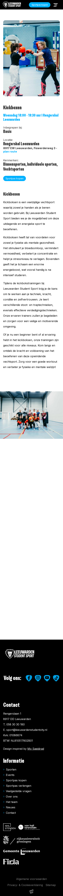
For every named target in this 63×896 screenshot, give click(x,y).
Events (10, 775)
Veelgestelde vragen (18, 791)
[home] (12, 4)
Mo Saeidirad (35, 748)
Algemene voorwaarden (31, 879)
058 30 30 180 (15, 724)
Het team (11, 802)
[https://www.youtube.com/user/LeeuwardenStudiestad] (47, 678)
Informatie (13, 761)
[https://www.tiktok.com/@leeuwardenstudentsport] (56, 678)
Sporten (11, 769)
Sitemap (51, 885)
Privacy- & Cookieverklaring (25, 885)
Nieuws (10, 807)
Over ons (12, 796)
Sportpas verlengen (18, 785)
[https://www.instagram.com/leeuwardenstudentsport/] (38, 678)
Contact (11, 812)
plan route (10, 151)
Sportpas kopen (16, 780)
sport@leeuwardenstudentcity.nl (26, 729)
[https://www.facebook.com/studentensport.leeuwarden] (29, 678)
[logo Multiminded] (31, 892)
